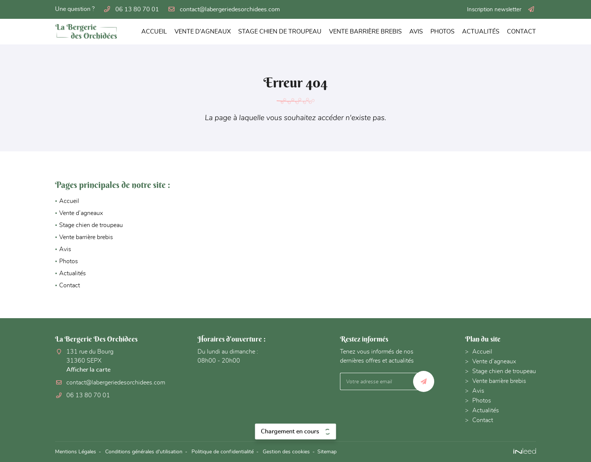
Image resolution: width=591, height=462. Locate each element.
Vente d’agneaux (203, 32)
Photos (442, 32)
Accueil (154, 32)
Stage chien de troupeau (280, 32)
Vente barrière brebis (365, 32)
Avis (416, 32)
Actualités (480, 32)
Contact (521, 32)
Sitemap (327, 451)
